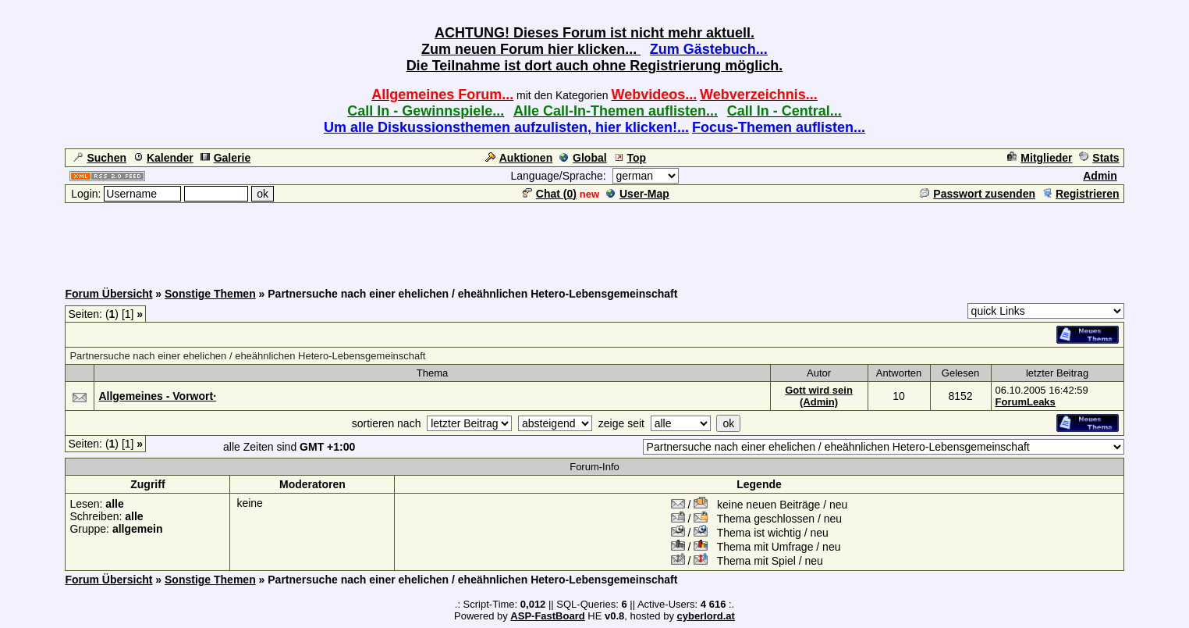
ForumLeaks (1026, 402)
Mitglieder (1039, 158)
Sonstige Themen (210, 293)
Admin (1100, 175)
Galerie (225, 158)
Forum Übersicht (108, 293)
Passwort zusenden (977, 193)
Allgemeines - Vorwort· (157, 396)
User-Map (637, 193)
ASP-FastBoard (547, 616)
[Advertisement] (594, 240)
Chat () (550, 193)
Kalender (163, 158)
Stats (1099, 158)
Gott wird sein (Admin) (819, 396)
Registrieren (1081, 193)
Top (630, 158)
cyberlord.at (706, 616)
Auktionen (518, 158)
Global (583, 158)
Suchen (99, 158)
